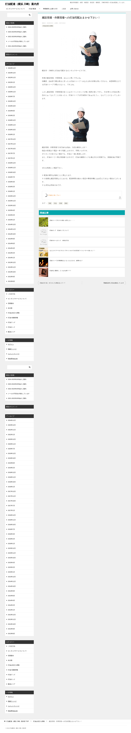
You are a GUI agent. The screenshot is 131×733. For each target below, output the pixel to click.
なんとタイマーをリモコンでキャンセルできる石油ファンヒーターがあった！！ (72, 250)
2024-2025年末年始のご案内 (17, 27)
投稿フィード (12, 349)
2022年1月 (11, 82)
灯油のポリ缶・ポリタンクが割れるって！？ (52, 283)
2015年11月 (12, 201)
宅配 (50, 203)
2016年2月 (11, 186)
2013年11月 (12, 267)
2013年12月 (12, 262)
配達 (66, 203)
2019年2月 (11, 115)
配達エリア (11, 332)
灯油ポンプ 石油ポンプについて (59, 230)
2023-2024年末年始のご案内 (17, 32)
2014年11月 (12, 229)
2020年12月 (12, 87)
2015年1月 (11, 220)
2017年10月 (12, 148)
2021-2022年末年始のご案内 (17, 46)
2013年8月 (11, 281)
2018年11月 (12, 125)
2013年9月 (11, 276)
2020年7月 (11, 96)
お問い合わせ (74, 9)
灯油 (55, 203)
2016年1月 (11, 191)
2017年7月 (11, 153)
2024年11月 (12, 68)
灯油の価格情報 (13, 317)
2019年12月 (12, 101)
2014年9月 (11, 239)
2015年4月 (11, 210)
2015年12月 (12, 196)
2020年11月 (12, 92)
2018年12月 (12, 120)
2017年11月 (12, 144)
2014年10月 (12, 234)
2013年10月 (12, 272)
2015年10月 (12, 205)
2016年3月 (11, 182)
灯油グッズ (11, 322)
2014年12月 (12, 224)
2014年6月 (11, 243)
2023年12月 (12, 73)
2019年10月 (12, 106)
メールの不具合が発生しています (18, 41)
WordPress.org (13, 358)
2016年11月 (12, 167)
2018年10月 (12, 129)
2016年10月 (12, 172)
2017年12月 (12, 139)
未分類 (10, 308)
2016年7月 (11, 177)
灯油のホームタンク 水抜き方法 (59, 240)
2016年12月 (12, 163)
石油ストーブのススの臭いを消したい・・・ (62, 220)
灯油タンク (11, 327)
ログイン (11, 344)
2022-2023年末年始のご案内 (17, 36)
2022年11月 (12, 77)
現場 (60, 203)
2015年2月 (11, 215)
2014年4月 (11, 248)
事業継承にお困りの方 (50, 9)
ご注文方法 (11, 294)
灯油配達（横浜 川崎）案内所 (25, 3)
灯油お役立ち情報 (48, 26)
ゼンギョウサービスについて (15, 9)
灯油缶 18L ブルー (54, 195)
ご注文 (64, 9)
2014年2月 (11, 253)
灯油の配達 (32, 9)
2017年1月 (11, 158)
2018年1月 (11, 134)
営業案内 (11, 303)
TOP (17, 721)
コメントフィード (13, 354)
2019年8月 (11, 111)
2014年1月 (11, 257)
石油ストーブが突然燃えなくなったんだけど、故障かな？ (66, 260)
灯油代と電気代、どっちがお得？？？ (60, 270)
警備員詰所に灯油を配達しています (114, 283)
